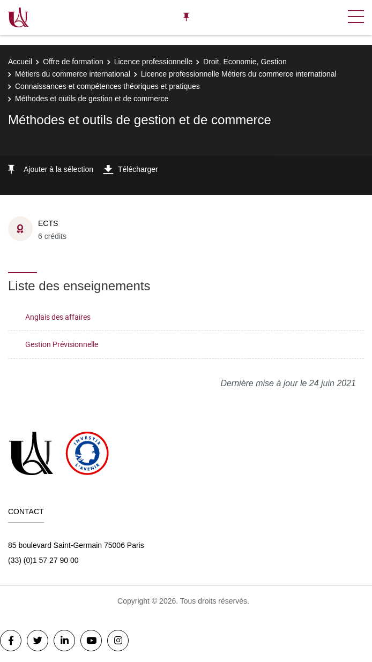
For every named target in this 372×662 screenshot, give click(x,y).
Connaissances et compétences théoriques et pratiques (107, 86)
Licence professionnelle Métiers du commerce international (239, 74)
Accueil (20, 61)
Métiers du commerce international (72, 74)
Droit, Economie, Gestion (245, 61)
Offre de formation (73, 61)
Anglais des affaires (58, 317)
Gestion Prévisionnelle (61, 344)
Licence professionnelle (153, 61)
